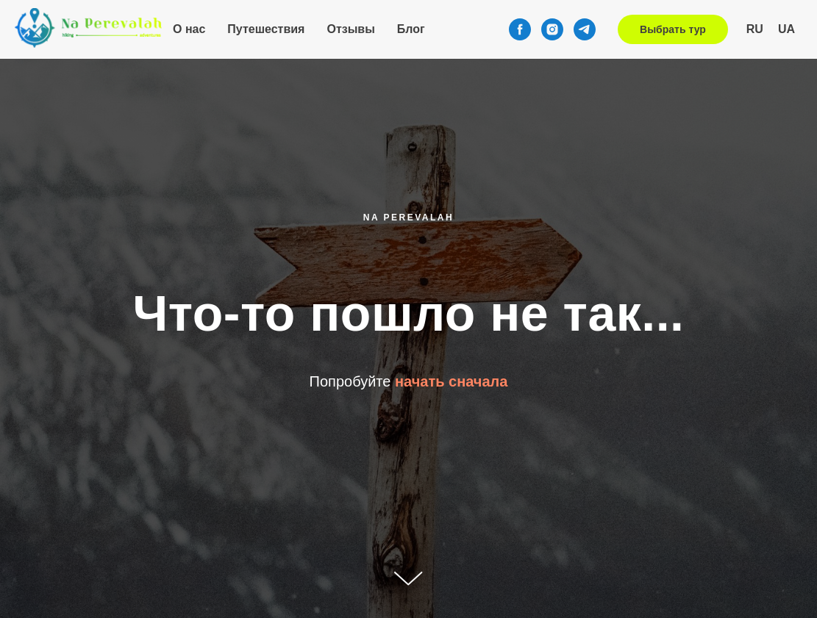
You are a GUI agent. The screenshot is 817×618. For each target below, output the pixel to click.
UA (786, 29)
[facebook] (520, 29)
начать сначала (451, 381)
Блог (411, 29)
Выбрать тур (673, 29)
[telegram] (585, 29)
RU (754, 29)
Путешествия (265, 29)
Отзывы (350, 29)
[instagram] (552, 29)
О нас (189, 29)
